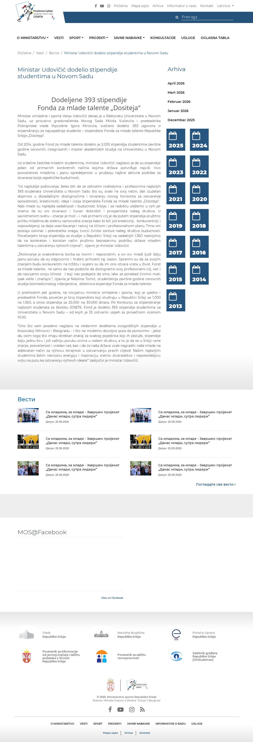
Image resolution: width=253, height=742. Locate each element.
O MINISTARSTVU (62, 723)
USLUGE (196, 723)
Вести (54, 53)
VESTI (84, 723)
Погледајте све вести (216, 484)
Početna (121, 6)
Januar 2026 (178, 111)
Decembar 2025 (181, 120)
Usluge (188, 38)
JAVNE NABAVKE (138, 723)
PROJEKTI (114, 723)
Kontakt (206, 6)
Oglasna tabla (215, 38)
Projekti (97, 38)
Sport (75, 38)
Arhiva (158, 6)
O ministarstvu (32, 38)
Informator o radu (181, 6)
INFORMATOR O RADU (170, 723)
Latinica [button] (224, 6)
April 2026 (176, 83)
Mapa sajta (140, 6)
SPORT (97, 723)
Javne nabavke (128, 38)
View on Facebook (112, 597)
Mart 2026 (176, 92)
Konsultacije (163, 38)
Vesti (59, 38)
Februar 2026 (179, 102)
